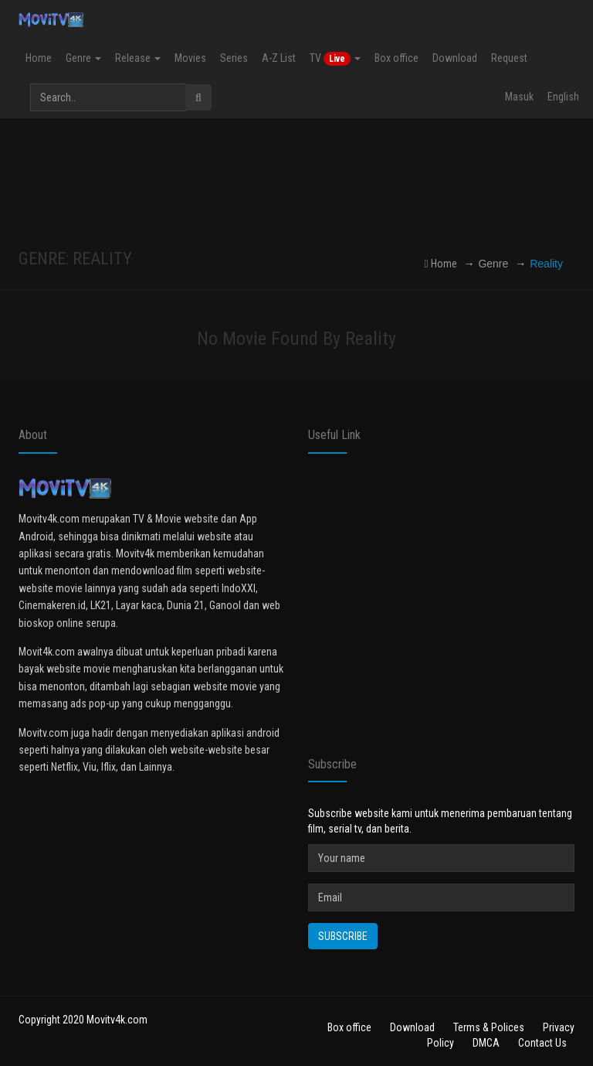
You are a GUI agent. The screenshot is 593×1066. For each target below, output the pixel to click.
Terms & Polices (488, 1027)
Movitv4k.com (116, 1019)
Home (38, 58)
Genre (83, 58)
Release (138, 58)
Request (509, 58)
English (563, 96)
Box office (396, 58)
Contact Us (542, 1043)
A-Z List (279, 58)
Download (454, 58)
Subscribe (343, 936)
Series (234, 58)
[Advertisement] (300, 184)
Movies (190, 58)
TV (335, 59)
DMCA (486, 1043)
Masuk (519, 96)
